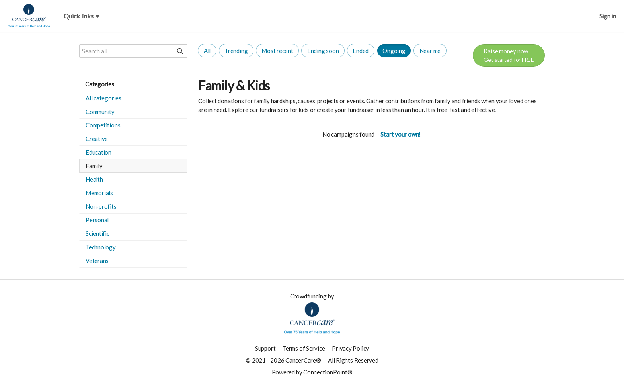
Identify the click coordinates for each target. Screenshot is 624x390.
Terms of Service (304, 348)
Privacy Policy (350, 348)
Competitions (103, 125)
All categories (103, 98)
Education (98, 152)
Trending (236, 50)
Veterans (97, 260)
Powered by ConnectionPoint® (312, 372)
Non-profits (101, 206)
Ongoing (393, 50)
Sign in (607, 16)
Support (265, 348)
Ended (361, 50)
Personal (97, 219)
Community (100, 111)
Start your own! (400, 134)
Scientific (97, 233)
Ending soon (323, 50)
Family (94, 165)
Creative (97, 138)
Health (94, 179)
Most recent (277, 50)
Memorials (99, 192)
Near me (430, 50)
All (207, 50)
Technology (101, 247)
